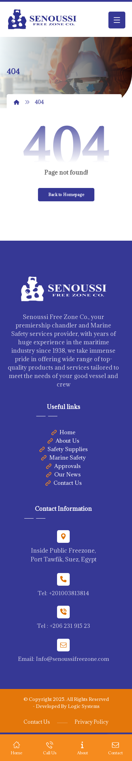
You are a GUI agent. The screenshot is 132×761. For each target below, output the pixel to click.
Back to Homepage (66, 194)
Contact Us (63, 482)
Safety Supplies (63, 449)
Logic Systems (84, 706)
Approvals (63, 465)
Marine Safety (63, 457)
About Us (63, 440)
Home (63, 432)
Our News (63, 474)
